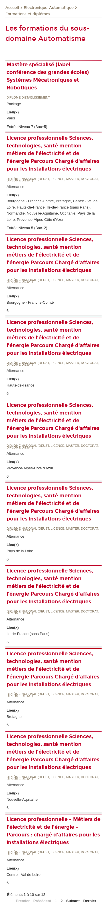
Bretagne (14, 716)
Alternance (15, 187)
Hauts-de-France (21, 385)
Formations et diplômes (27, 14)
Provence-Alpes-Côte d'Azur (30, 468)
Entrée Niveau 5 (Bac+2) (27, 228)
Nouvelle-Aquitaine (22, 799)
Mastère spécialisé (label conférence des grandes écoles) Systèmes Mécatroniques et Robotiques (48, 76)
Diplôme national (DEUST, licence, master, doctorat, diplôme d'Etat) (53, 179)
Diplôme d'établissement (28, 97)
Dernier (89, 901)
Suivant (73, 901)
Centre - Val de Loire (24, 874)
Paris (11, 118)
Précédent (42, 901)
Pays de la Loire (20, 551)
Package (14, 104)
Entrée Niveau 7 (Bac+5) (27, 127)
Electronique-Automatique (49, 7)
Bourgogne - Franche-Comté (30, 302)
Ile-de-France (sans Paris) (28, 634)
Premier (23, 901)
